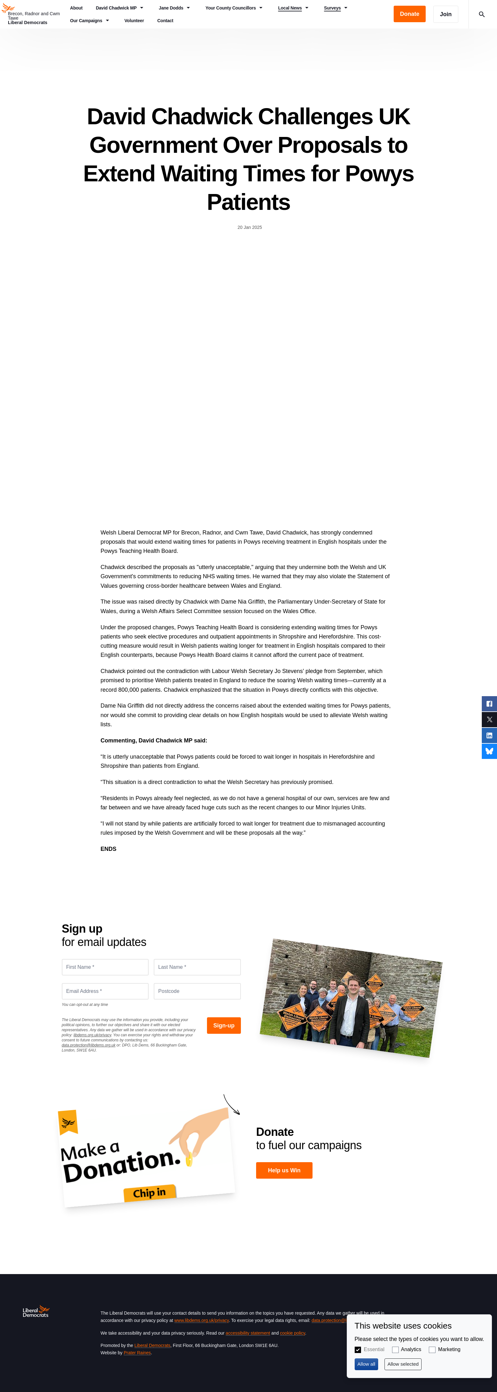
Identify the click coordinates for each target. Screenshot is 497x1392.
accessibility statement (248, 1333)
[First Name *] (105, 967)
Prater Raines (137, 1352)
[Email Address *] (105, 991)
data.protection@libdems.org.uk (89, 1045)
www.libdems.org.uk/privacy (201, 1320)
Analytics (411, 1349)
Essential (374, 1349)
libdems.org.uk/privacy (92, 1035)
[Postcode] (197, 991)
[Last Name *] (197, 967)
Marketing (449, 1349)
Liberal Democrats (152, 1345)
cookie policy (292, 1333)
